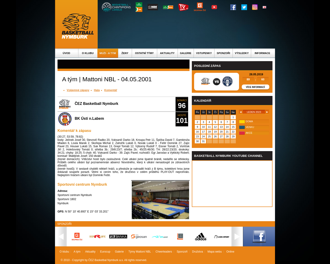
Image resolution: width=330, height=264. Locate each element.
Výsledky (242, 53)
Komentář (110, 90)
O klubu (88, 53)
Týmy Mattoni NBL (139, 251)
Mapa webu (215, 251)
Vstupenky (204, 53)
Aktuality (167, 53)
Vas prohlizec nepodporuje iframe (232, 183)
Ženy (124, 53)
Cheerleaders (164, 251)
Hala (97, 90)
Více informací (255, 87)
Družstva (197, 251)
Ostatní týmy (144, 53)
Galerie (185, 53)
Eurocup (105, 251)
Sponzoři (223, 53)
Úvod (66, 53)
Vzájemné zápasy (78, 90)
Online (230, 251)
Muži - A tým (107, 53)
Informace (262, 53)
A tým (77, 251)
